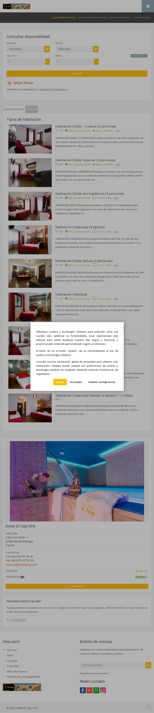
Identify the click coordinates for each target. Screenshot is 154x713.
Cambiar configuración (101, 382)
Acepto (60, 382)
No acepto (76, 382)
